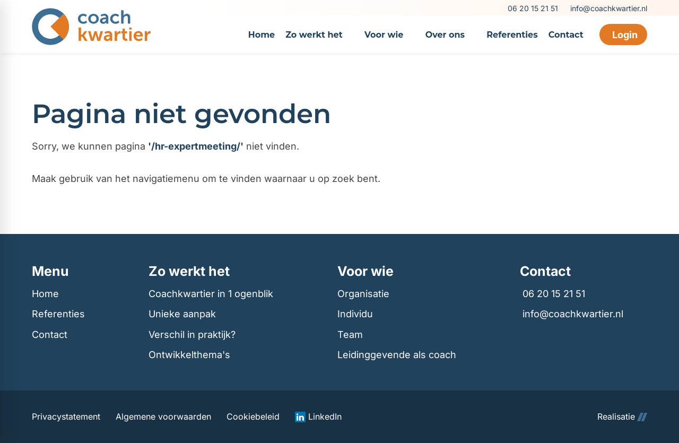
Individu (355, 313)
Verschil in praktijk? (192, 334)
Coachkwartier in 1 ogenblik (211, 293)
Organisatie (363, 293)
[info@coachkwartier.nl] (608, 8)
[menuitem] (261, 34)
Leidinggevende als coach (396, 354)
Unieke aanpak (182, 313)
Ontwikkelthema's (189, 354)
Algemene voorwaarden (163, 417)
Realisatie (622, 417)
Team (350, 334)
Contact (49, 334)
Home (45, 293)
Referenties (58, 313)
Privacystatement (66, 417)
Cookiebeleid (253, 417)
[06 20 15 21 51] (532, 8)
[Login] (623, 34)
